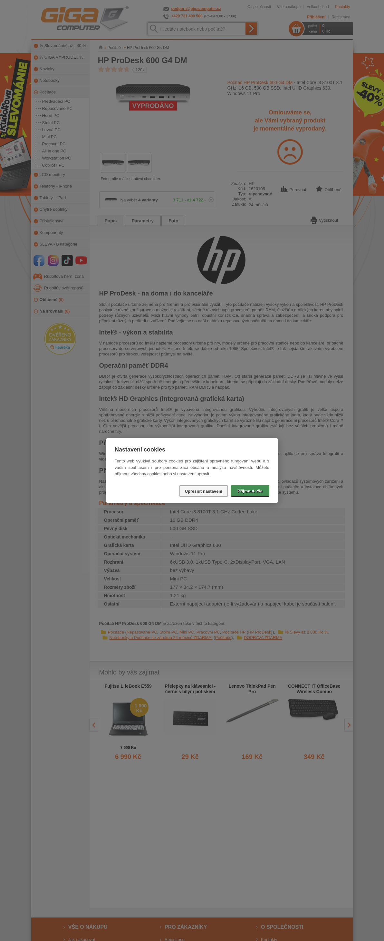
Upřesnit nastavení (203, 491)
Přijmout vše (250, 491)
